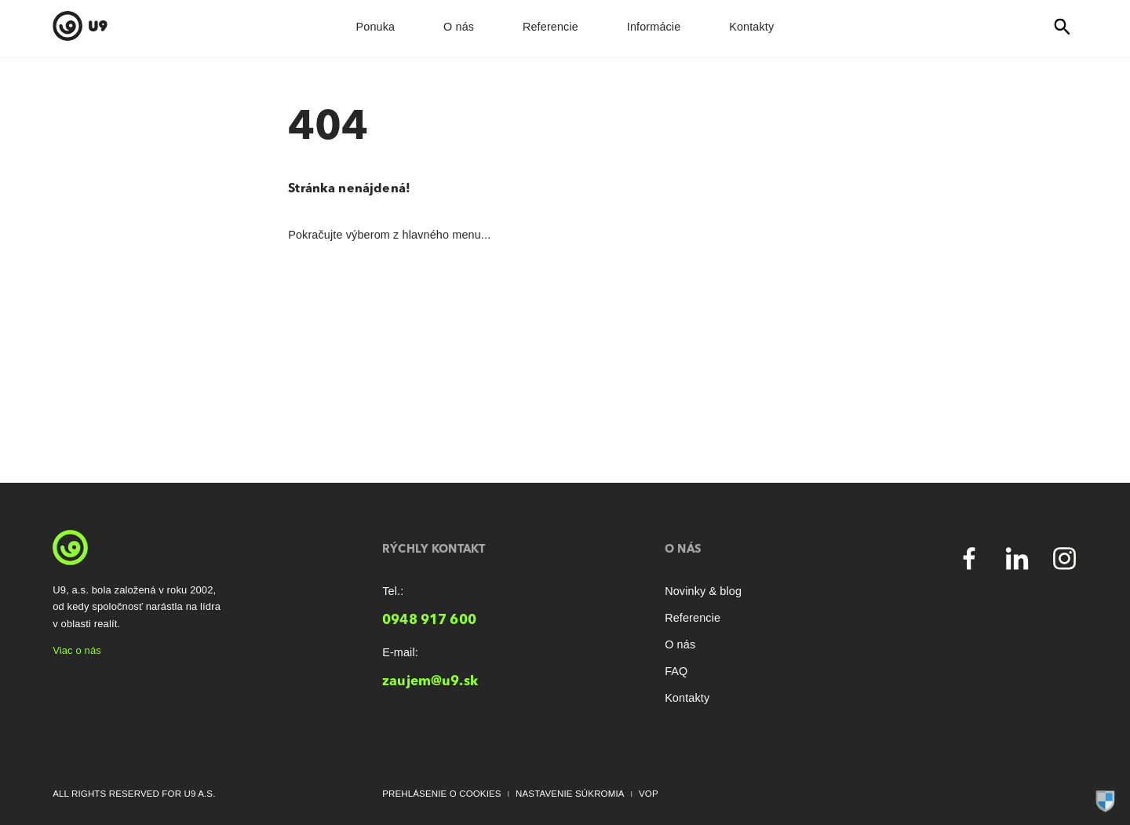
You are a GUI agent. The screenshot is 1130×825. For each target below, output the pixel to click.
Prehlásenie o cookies (441, 793)
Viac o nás (77, 650)
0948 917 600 (429, 620)
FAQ (676, 671)
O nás (458, 26)
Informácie (654, 26)
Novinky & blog (703, 591)
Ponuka (376, 26)
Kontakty (751, 26)
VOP (648, 793)
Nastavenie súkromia (570, 793)
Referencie (550, 26)
